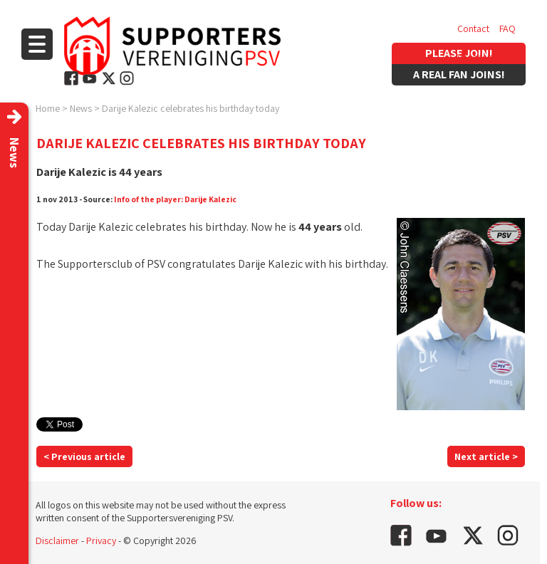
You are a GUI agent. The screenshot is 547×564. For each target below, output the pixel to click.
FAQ (507, 28)
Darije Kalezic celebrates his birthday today (190, 108)
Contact (473, 28)
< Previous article (84, 456)
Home (48, 108)
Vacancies (478, 57)
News (81, 108)
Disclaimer (57, 540)
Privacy (101, 540)
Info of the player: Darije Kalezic (175, 199)
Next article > (486, 456)
